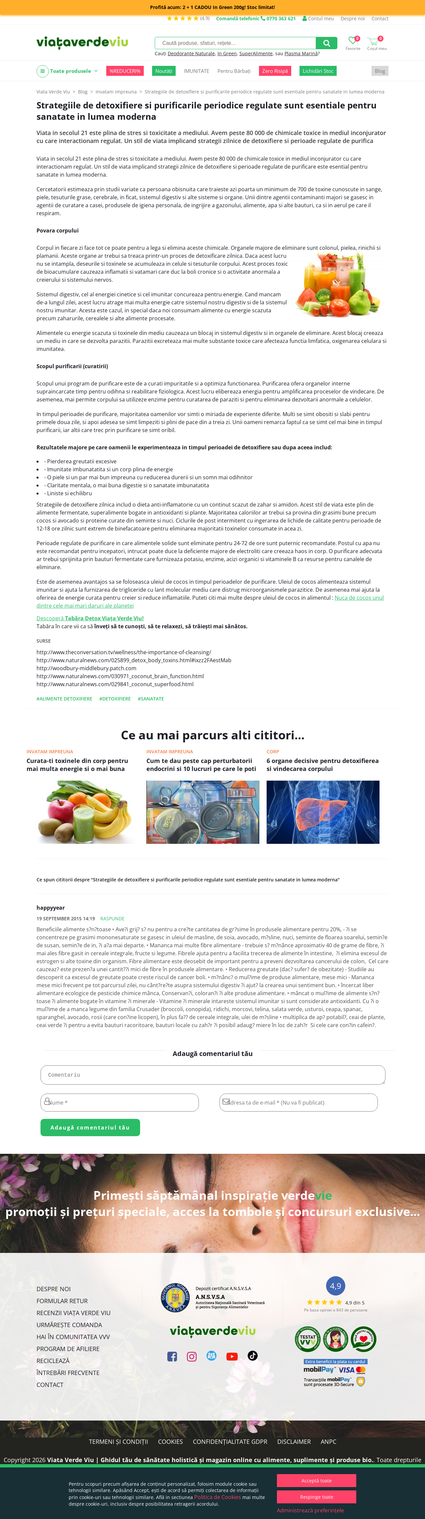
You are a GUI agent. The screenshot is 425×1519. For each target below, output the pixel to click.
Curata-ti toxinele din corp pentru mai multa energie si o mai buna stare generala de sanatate (77, 765)
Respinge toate (316, 1497)
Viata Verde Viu (53, 91)
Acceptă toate (316, 1480)
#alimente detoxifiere (64, 698)
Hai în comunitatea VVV (73, 1339)
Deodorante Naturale (191, 53)
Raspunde (112, 918)
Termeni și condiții (118, 1444)
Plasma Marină (301, 53)
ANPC (328, 1444)
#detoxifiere (115, 698)
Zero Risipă (275, 71)
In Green (227, 53)
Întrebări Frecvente (68, 1375)
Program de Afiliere (68, 1351)
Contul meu (318, 18)
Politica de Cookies (217, 1497)
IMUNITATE (196, 71)
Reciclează (53, 1363)
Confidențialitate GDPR (230, 1444)
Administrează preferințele (310, 1510)
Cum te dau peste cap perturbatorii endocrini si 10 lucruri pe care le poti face (201, 765)
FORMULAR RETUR (62, 1303)
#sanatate (151, 698)
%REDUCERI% (125, 71)
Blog (380, 71)
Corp (273, 751)
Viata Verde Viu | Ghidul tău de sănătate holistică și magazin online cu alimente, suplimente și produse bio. (210, 1462)
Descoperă (90, 618)
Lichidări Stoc (318, 71)
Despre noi (353, 18)
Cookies (170, 1444)
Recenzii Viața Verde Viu (74, 1315)
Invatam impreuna (50, 751)
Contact (380, 18)
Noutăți (163, 71)
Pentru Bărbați (234, 71)
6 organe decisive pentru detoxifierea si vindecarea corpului (323, 765)
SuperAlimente (256, 53)
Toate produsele (67, 71)
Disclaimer (294, 1444)
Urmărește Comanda (69, 1327)
